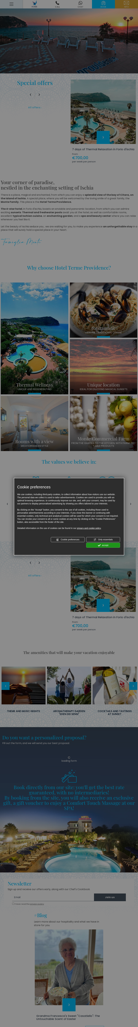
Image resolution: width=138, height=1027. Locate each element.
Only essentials (103, 539)
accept (103, 545)
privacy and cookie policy (89, 528)
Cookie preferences (67, 539)
